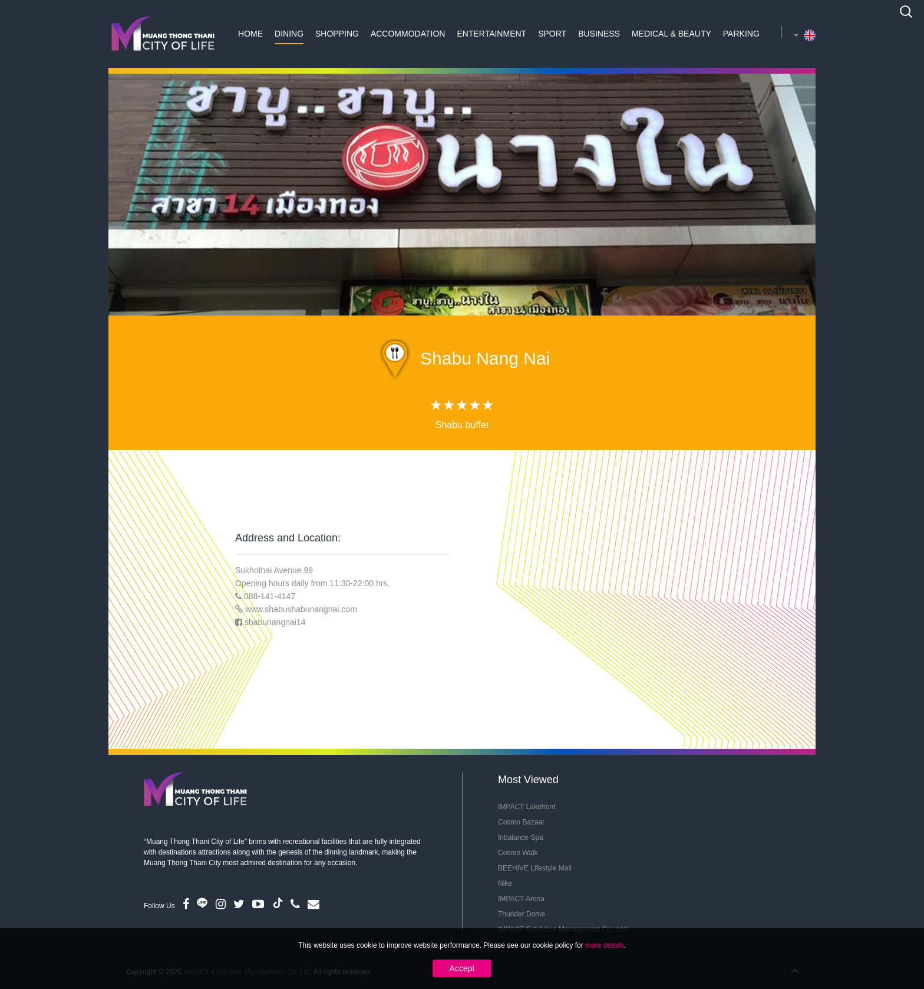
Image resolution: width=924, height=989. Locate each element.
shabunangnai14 (275, 622)
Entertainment (491, 33)
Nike (505, 883)
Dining (289, 33)
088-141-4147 (269, 596)
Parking (741, 33)
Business (599, 33)
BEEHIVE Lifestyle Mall (535, 868)
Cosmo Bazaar (521, 822)
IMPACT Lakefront (527, 807)
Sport (552, 33)
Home (250, 33)
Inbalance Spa (520, 837)
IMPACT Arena (521, 899)
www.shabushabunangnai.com (301, 609)
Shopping (337, 33)
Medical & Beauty (671, 33)
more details (604, 945)
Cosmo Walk (518, 853)
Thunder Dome (521, 914)
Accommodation (408, 33)
